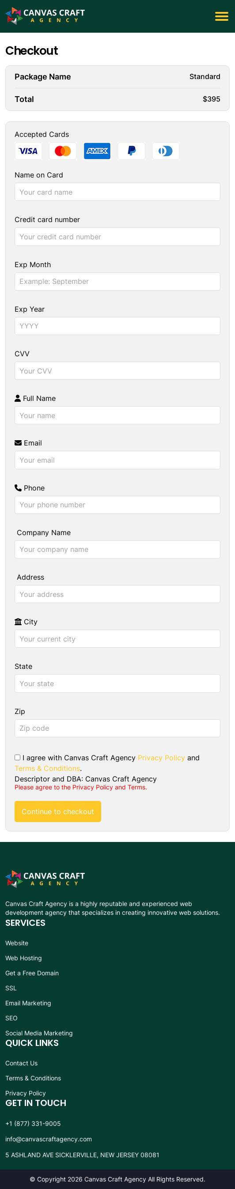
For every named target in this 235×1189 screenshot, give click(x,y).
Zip (20, 711)
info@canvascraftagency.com (48, 1139)
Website (16, 943)
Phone (30, 487)
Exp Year (30, 309)
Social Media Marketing (39, 1033)
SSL (11, 988)
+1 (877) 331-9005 (33, 1123)
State (23, 666)
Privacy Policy (161, 757)
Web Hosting (23, 958)
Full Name (35, 398)
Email (28, 442)
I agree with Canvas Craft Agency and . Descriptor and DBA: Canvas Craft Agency (107, 767)
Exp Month (33, 264)
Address (29, 577)
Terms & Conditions (47, 768)
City (26, 621)
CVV (22, 353)
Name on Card (39, 174)
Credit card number (47, 219)
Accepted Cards (42, 134)
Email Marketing (28, 1003)
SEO (11, 1018)
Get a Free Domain (32, 973)
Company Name (43, 532)
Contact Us (21, 1063)
